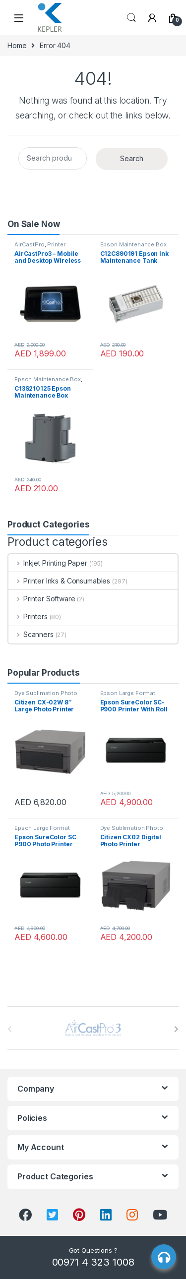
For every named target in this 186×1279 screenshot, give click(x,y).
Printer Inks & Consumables (59, 581)
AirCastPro (29, 244)
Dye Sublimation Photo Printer (45, 696)
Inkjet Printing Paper (47, 563)
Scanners (31, 634)
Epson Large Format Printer (127, 696)
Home (16, 45)
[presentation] (176, 1029)
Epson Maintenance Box (133, 244)
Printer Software (41, 598)
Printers (28, 616)
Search (131, 17)
